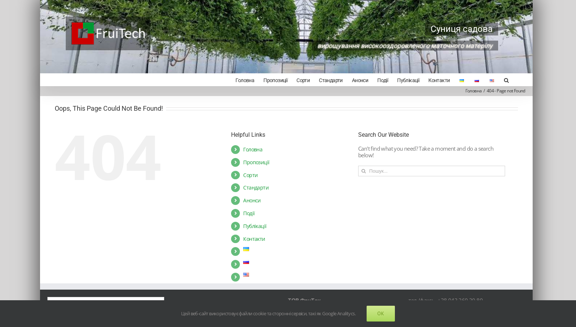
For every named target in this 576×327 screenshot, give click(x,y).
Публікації (254, 226)
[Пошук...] (431, 171)
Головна (252, 149)
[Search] (506, 79)
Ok (380, 313)
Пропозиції (256, 162)
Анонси (251, 200)
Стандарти (256, 187)
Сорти (250, 175)
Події (249, 213)
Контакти (254, 238)
